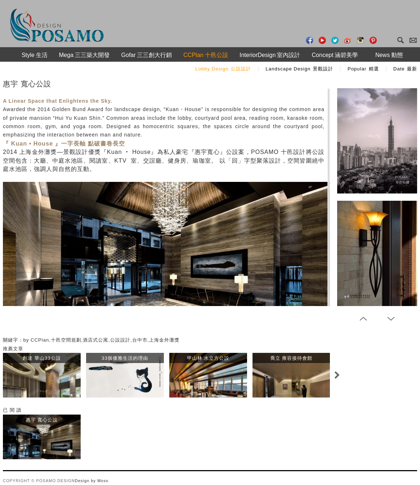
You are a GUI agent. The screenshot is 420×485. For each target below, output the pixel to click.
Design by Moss (91, 480)
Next (337, 375)
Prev (363, 319)
